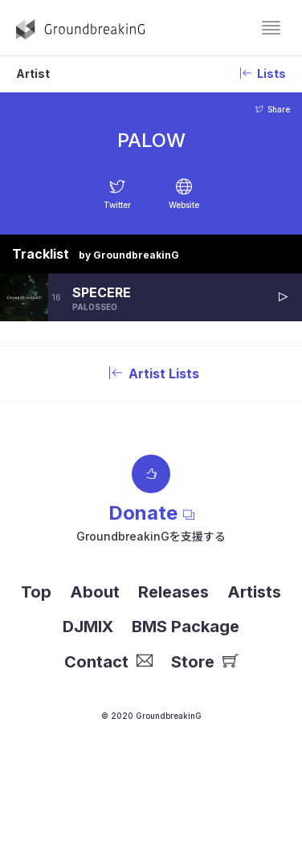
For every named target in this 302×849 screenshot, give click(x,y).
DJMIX (88, 626)
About (95, 592)
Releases (173, 592)
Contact (108, 661)
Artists (254, 592)
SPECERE (101, 292)
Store (205, 661)
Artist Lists (151, 373)
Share (272, 109)
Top (36, 592)
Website (184, 205)
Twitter (117, 205)
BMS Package (185, 626)
